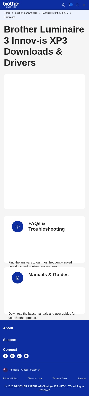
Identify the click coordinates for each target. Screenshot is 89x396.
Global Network (29, 369)
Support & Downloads (26, 13)
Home (7, 13)
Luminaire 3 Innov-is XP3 (55, 13)
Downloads (9, 17)
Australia (11, 370)
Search (77, 5)
